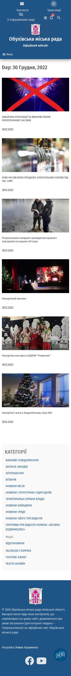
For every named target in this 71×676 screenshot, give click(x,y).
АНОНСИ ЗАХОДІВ (17, 466)
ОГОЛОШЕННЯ (15, 473)
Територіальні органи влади (25, 499)
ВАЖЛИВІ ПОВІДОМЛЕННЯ (22, 460)
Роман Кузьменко (26, 647)
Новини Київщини (19, 505)
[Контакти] (22, 4)
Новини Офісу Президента (24, 518)
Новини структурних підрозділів (28, 492)
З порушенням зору (21, 19)
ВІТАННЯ (11, 479)
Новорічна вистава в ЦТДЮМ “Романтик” (26, 355)
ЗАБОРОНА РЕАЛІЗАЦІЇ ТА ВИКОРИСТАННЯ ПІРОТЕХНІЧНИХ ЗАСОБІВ (26, 118)
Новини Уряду (16, 512)
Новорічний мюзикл (14, 298)
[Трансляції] (54, 4)
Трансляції (54, 10)
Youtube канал (16, 557)
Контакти (22, 10)
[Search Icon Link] (59, 17)
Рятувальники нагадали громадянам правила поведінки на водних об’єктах (29, 239)
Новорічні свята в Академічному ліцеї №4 (27, 412)
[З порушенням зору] (21, 14)
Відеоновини (15, 543)
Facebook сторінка (18, 550)
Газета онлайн (15, 563)
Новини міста (15, 486)
